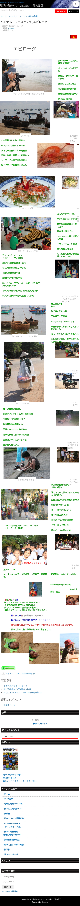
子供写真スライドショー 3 (15, 686)
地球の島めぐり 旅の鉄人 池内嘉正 (21, 5)
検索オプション (40, 724)
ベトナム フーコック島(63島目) (20, 673)
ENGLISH (73, 11)
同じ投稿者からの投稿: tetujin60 (17, 689)
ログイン (8, 887)
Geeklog (45, 902)
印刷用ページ (9, 705)
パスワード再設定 (10, 891)
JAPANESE (61, 11)
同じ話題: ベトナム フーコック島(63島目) (22, 692)
